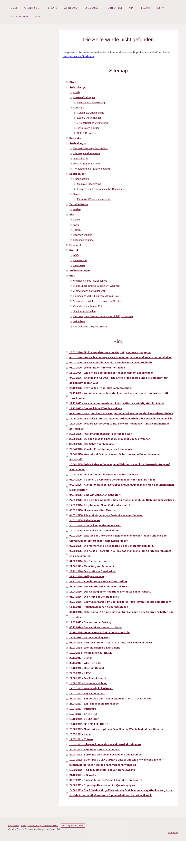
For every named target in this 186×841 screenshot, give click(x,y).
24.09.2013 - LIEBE (80, 673)
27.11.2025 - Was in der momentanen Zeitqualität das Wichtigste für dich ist (116, 403)
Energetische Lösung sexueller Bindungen (100, 189)
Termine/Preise (114, 7)
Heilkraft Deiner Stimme (86, 163)
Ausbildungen (71, 7)
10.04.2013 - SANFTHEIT (84, 713)
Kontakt (161, 7)
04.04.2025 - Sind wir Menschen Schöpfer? (95, 494)
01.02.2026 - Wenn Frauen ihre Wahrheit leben (97, 367)
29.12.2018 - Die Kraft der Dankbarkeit (92, 571)
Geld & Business (86, 133)
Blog (37, 16)
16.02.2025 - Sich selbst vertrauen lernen (94, 530)
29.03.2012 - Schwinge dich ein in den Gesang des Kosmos (105, 754)
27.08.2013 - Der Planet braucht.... (89, 678)
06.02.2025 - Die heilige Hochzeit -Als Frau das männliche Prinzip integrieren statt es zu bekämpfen (120, 553)
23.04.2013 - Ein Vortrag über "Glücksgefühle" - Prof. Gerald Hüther (110, 698)
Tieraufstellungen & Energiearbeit (91, 168)
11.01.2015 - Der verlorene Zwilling (90, 622)
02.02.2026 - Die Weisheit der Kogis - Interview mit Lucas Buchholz (110, 362)
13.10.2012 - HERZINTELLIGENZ (88, 724)
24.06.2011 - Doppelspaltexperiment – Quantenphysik (102, 785)
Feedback (145, 7)
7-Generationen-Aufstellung (92, 122)
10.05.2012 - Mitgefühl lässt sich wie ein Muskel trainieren (105, 744)
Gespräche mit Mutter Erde (88, 306)
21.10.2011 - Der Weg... (82, 774)
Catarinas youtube (83, 239)
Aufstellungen (32, 7)
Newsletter (79, 265)
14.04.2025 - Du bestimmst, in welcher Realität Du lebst (103, 474)
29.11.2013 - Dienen (80, 657)
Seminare (78, 107)
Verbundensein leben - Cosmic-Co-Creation (97, 301)
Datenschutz (80, 260)
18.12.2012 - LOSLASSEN (84, 718)
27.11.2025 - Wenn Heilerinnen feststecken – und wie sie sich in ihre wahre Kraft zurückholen (118, 396)
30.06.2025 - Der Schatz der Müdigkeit (92, 443)
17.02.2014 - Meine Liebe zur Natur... (91, 652)
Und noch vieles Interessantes (90, 280)
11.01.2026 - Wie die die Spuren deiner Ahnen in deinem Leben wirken (111, 372)
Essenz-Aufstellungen (89, 117)
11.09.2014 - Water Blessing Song (89, 637)
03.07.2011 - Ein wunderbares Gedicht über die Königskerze (105, 780)
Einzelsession (81, 178)
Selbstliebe (79, 321)
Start (14, 7)
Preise (77, 209)
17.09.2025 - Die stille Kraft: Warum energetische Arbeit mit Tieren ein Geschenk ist (121, 418)
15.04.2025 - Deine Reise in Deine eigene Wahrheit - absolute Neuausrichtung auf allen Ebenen (119, 467)
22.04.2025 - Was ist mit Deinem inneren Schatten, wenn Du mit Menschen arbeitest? (115, 457)
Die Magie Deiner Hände (86, 153)
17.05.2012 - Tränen (81, 739)
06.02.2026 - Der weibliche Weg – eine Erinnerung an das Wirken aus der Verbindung (120, 357)
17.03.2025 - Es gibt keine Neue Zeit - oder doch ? (99, 505)
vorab (76, 92)
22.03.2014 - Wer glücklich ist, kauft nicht (94, 647)
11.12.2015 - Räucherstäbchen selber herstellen (98, 606)
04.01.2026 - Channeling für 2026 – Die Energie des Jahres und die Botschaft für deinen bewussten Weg (118, 380)
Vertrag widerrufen (72, 825)
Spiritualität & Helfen (84, 311)
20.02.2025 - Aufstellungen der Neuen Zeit (95, 525)
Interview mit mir (82, 234)
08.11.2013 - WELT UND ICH (85, 662)
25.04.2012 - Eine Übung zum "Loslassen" (94, 749)
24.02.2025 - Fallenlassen (84, 520)
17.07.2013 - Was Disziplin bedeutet (91, 688)
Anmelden (173, 832)
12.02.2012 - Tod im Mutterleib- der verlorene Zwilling (102, 769)
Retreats (52, 7)
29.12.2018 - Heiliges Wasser (86, 576)
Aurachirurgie (80, 158)
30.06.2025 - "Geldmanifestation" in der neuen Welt (100, 433)
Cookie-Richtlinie (50, 825)
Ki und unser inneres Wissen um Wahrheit (96, 285)
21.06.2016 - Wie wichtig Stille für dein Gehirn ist (99, 586)
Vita (131, 7)
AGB (76, 255)
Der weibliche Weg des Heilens (90, 148)
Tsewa (77, 229)
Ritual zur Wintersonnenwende (94, 199)
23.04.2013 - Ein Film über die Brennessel (94, 703)
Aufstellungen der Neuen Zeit (89, 290)
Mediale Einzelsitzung (89, 183)
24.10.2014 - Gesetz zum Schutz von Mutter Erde (99, 632)
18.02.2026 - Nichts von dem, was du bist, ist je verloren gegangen (110, 352)
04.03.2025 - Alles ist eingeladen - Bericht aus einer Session (106, 515)
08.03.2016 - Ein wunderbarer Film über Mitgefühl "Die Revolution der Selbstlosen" (120, 601)
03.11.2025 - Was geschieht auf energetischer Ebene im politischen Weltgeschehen (121, 413)
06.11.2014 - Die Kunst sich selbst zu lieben (95, 627)
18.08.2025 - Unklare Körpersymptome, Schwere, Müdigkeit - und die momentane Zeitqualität (119, 426)
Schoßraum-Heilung (88, 127)
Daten (76, 219)
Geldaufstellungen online (90, 112)
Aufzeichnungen (19, 16)
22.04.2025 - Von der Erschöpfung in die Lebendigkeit (102, 449)
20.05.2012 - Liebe (80, 734)
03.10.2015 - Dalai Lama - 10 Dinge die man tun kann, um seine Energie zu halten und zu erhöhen (121, 614)
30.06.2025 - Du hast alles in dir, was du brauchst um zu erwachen (109, 438)
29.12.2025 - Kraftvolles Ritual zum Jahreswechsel (100, 387)
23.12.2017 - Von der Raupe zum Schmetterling (98, 581)
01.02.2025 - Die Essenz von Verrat (90, 561)
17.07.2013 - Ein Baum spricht (87, 693)
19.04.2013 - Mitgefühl (82, 708)
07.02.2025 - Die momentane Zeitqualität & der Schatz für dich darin (111, 545)
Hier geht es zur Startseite (78, 56)
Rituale (77, 194)
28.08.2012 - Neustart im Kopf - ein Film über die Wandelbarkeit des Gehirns (116, 729)
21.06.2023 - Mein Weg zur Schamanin (92, 566)
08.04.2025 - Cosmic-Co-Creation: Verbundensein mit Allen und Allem (112, 479)
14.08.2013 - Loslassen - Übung (88, 683)
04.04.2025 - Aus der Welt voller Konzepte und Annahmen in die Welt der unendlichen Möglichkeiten (121, 487)
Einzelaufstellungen (84, 97)
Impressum (13, 825)
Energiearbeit (92, 7)
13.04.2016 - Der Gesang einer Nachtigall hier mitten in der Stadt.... (110, 591)
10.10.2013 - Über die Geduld (86, 668)
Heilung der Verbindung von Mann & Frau (96, 295)
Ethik (76, 224)
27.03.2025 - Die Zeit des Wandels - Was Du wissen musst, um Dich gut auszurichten (121, 499)
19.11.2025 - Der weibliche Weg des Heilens (95, 408)
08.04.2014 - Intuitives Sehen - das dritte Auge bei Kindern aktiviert (110, 642)
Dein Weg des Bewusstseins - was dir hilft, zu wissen (103, 316)
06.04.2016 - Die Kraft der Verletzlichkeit (94, 596)
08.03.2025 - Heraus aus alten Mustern (92, 510)
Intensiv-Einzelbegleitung (91, 102)
